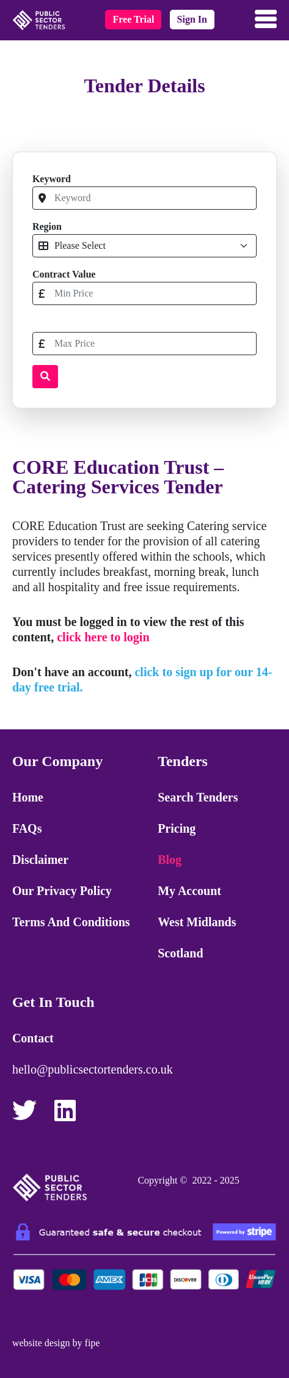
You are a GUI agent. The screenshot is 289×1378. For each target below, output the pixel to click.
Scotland (180, 953)
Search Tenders (198, 797)
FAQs (27, 828)
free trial (133, 19)
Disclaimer (40, 859)
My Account (189, 890)
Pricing (177, 828)
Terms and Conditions (71, 922)
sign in (192, 19)
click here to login (103, 637)
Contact (33, 1038)
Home (27, 797)
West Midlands (197, 922)
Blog (169, 859)
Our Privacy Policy (62, 890)
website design (41, 1343)
